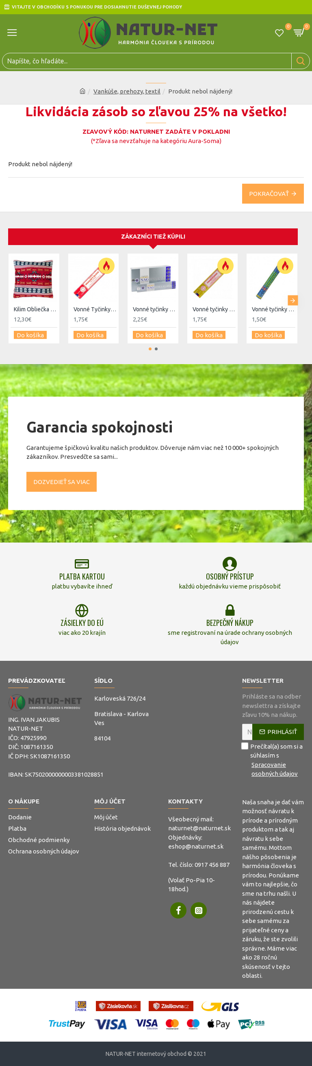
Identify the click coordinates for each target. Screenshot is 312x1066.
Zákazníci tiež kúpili (153, 236)
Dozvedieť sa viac (61, 481)
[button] (293, 300)
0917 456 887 (212, 864)
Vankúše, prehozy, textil (126, 91)
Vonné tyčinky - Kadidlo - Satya (214, 309)
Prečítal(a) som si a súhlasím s (273, 760)
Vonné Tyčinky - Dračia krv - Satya (95, 309)
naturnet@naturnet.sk (199, 828)
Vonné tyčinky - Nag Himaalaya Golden (154, 309)
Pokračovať (269, 193)
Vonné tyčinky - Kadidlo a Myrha (273, 309)
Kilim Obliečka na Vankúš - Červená (35, 309)
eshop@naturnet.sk (195, 846)
